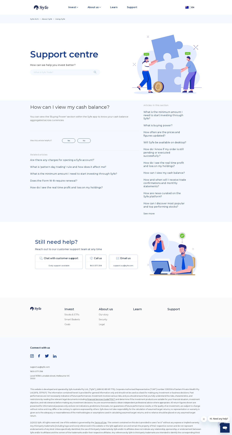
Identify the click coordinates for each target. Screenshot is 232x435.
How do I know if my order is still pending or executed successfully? (164, 152)
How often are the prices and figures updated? (162, 134)
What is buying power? (158, 125)
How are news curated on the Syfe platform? (162, 195)
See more (149, 213)
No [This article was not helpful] (84, 140)
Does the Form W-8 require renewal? (53, 180)
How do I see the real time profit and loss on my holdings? (66, 187)
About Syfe (47, 19)
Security (103, 319)
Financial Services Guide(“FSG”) (101, 399)
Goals (67, 324)
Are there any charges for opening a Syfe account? (62, 160)
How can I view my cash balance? (164, 172)
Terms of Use (101, 422)
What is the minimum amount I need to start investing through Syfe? (73, 173)
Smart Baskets (72, 319)
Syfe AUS (34, 19)
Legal (102, 324)
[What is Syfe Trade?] (65, 72)
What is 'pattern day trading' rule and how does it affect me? (68, 167)
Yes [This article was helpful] (68, 140)
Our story (103, 314)
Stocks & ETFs (72, 314)
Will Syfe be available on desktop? (165, 142)
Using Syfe (60, 19)
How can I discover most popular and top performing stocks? (164, 205)
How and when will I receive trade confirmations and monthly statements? (165, 183)
